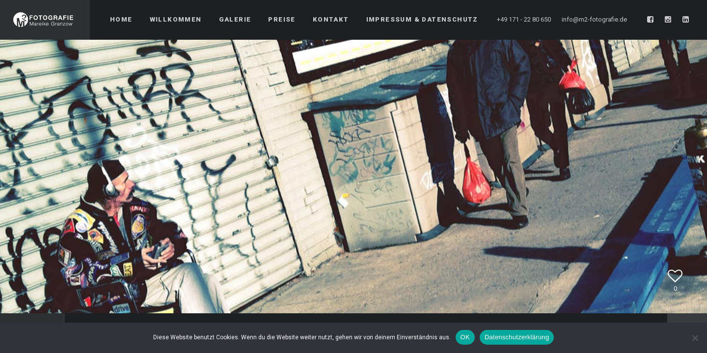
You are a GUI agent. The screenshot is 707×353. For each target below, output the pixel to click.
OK (465, 337)
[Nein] (695, 338)
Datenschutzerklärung (517, 337)
